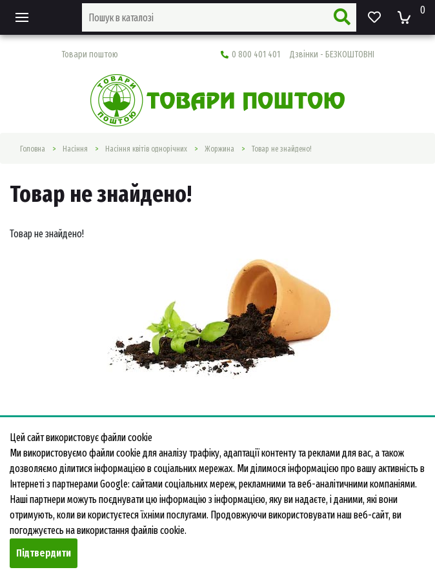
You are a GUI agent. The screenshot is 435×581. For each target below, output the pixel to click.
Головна (32, 148)
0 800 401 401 (297, 54)
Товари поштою (89, 54)
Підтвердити (43, 553)
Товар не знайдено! (282, 148)
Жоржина (219, 148)
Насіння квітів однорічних (146, 148)
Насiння (75, 148)
